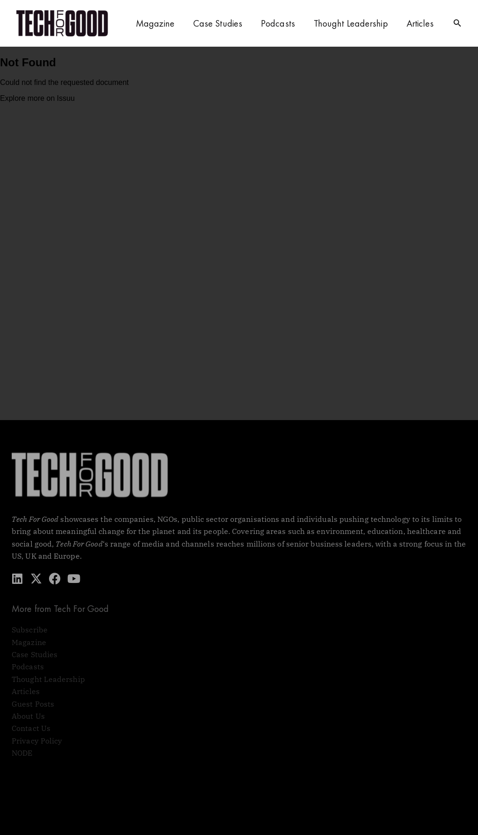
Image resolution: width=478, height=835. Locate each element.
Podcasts (278, 23)
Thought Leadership (351, 23)
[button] (457, 23)
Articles (420, 23)
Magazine (155, 23)
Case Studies (217, 23)
